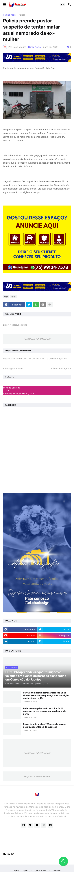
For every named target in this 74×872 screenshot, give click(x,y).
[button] (4, 4)
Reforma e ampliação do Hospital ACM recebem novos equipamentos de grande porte (44, 711)
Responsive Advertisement (37, 339)
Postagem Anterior (14, 368)
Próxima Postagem (59, 368)
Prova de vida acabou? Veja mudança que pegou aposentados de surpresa (44, 725)
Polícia (21, 15)
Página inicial (9, 15)
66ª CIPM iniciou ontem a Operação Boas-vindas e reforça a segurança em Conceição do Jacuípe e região (46, 695)
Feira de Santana (11, 387)
